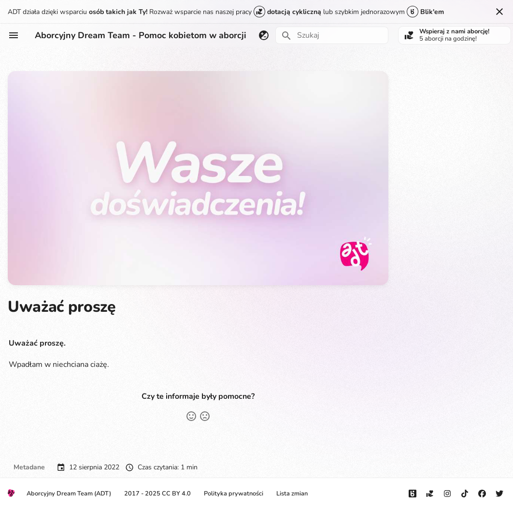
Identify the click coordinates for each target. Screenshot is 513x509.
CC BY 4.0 (176, 493)
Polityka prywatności (233, 493)
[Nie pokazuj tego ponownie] (499, 11)
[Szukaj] (332, 35)
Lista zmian (292, 493)
